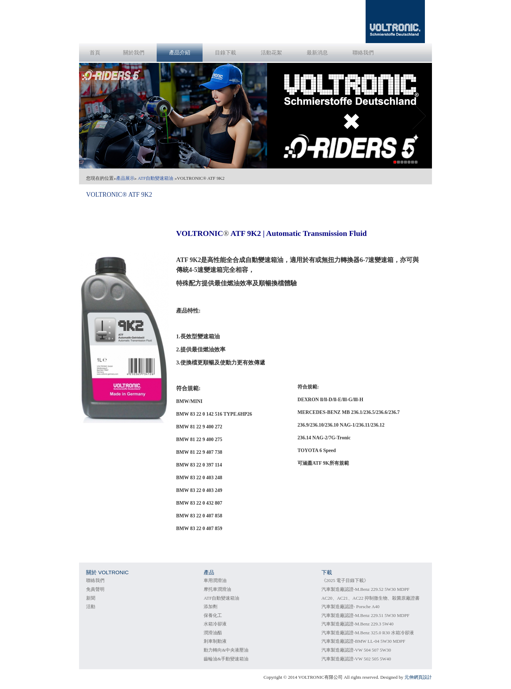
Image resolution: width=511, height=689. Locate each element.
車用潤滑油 (215, 580)
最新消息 (317, 52)
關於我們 (133, 52)
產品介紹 (179, 52)
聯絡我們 (363, 52)
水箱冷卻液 (215, 623)
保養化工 (213, 615)
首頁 (95, 52)
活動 (90, 606)
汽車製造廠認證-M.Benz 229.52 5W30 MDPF (365, 589)
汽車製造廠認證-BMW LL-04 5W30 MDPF (363, 641)
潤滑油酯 (213, 632)
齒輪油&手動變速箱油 (226, 658)
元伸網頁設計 (418, 677)
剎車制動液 (215, 641)
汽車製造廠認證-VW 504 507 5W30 (356, 650)
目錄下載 (225, 52)
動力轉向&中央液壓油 (226, 650)
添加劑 (210, 606)
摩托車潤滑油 (217, 589)
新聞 (90, 598)
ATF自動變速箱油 (221, 598)
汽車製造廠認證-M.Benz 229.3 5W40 (357, 623)
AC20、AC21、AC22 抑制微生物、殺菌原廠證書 (370, 598)
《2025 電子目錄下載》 (344, 580)
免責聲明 (95, 589)
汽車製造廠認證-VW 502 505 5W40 (356, 658)
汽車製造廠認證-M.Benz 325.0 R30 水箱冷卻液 (367, 632)
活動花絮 (271, 52)
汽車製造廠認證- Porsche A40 (350, 606)
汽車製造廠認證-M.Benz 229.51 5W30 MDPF (365, 615)
